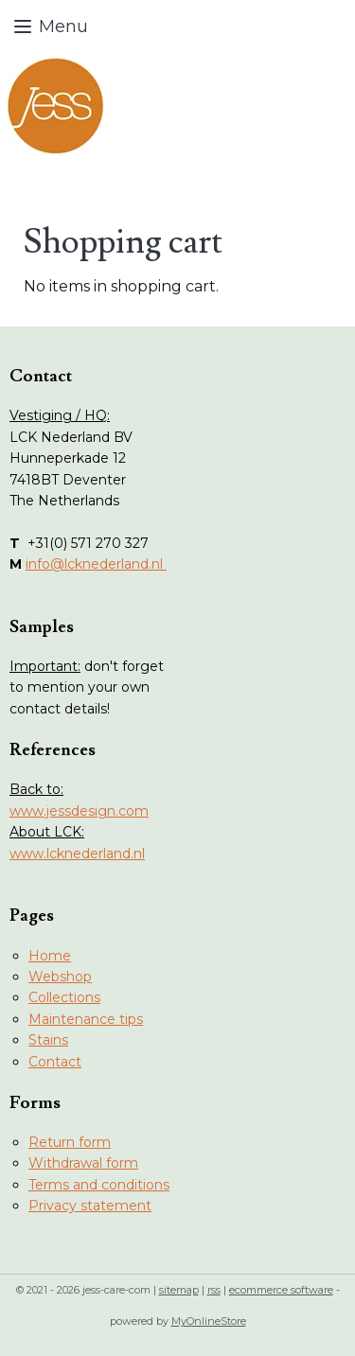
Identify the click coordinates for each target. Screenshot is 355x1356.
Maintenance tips (85, 1019)
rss (214, 1289)
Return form (69, 1142)
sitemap (179, 1289)
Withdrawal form (83, 1162)
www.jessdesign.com (79, 810)
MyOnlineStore (208, 1321)
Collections (64, 997)
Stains (48, 1039)
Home (49, 955)
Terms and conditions (98, 1184)
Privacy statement (89, 1205)
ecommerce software (281, 1289)
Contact (54, 1061)
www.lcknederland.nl (77, 853)
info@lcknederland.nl (96, 563)
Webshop (60, 976)
